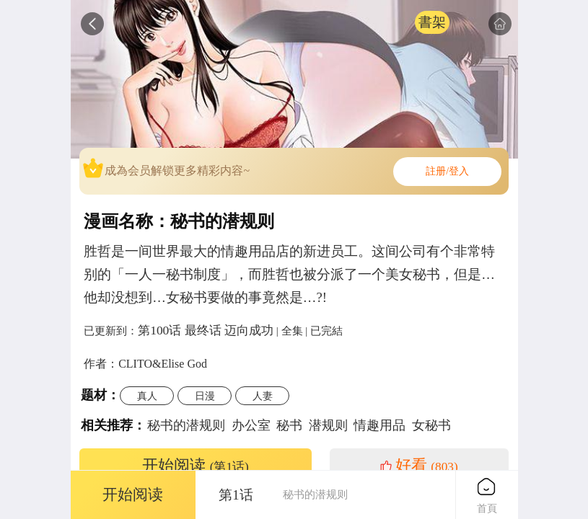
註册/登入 (447, 171)
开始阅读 (195, 465)
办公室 (251, 425)
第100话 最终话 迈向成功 (205, 330)
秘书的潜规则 (186, 425)
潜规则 (328, 425)
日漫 (205, 396)
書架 (432, 22)
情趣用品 (379, 425)
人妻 (263, 396)
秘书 (289, 425)
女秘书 (431, 425)
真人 (147, 396)
